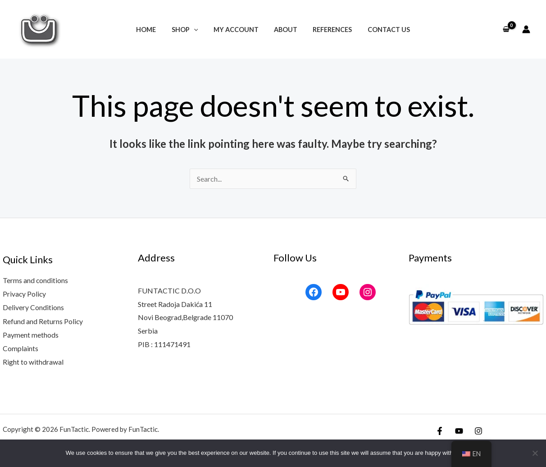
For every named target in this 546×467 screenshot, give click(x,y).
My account (236, 29)
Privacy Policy (25, 293)
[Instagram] (478, 430)
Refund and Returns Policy (43, 320)
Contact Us (382, 29)
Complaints (20, 347)
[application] (197, 29)
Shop (188, 29)
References (328, 29)
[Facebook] (440, 430)
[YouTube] (459, 430)
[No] (534, 453)
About (284, 29)
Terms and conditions (35, 280)
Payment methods (31, 334)
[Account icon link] (526, 29)
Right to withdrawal (33, 360)
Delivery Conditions (33, 307)
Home (152, 29)
